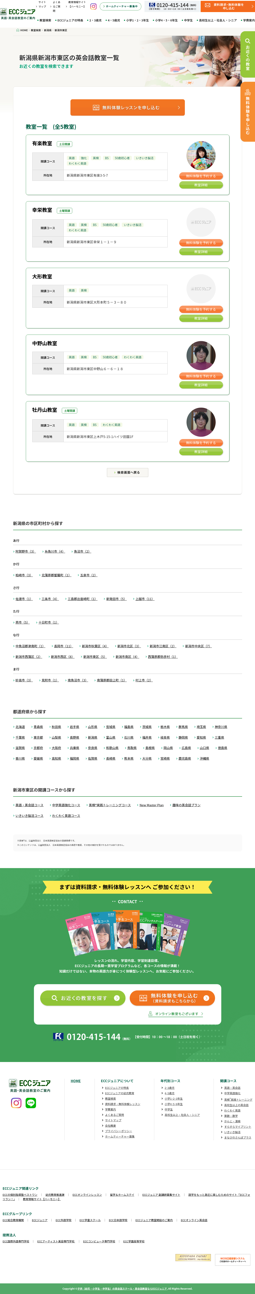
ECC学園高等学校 (133, 1241)
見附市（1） (50, 680)
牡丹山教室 (44, 409)
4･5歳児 (169, 1093)
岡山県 (168, 748)
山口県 (204, 748)
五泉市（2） (88, 575)
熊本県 (129, 758)
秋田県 (56, 727)
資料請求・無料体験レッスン (122, 1104)
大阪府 (56, 748)
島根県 (150, 748)
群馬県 (183, 727)
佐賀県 (92, 758)
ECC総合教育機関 (13, 1220)
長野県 (74, 737)
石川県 (129, 737)
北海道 (20, 727)
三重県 (219, 737)
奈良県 (92, 748)
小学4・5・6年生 (166, 20)
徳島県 (222, 748)
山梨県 (56, 737)
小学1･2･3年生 (174, 1098)
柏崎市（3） (24, 575)
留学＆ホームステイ (122, 1195)
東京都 (38, 737)
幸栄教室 (42, 209)
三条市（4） (50, 599)
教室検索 (45, 20)
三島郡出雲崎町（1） (82, 599)
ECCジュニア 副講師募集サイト (161, 1195)
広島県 (186, 748)
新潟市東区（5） (95, 656)
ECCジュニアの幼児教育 (119, 1093)
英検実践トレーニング (238, 1100)
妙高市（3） (24, 680)
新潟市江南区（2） (163, 646)
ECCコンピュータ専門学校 (99, 1241)
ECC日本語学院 (118, 1220)
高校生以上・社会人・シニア (218, 20)
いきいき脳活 (232, 1132)
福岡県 (74, 758)
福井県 (147, 737)
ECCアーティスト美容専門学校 (56, 1241)
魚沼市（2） (82, 551)
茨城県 (147, 727)
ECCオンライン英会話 (194, 1220)
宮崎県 (165, 758)
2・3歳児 (95, 20)
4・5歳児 (114, 20)
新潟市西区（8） (63, 656)
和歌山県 (112, 748)
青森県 (38, 727)
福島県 (129, 727)
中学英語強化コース (66, 805)
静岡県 (183, 737)
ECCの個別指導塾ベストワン (20, 1195)
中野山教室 (44, 343)
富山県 (111, 737)
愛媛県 (38, 758)
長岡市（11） (63, 646)
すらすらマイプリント (237, 1127)
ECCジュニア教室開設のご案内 (154, 1220)
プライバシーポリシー (118, 1131)
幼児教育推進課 (55, 1195)
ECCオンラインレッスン (87, 1195)
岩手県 (74, 727)
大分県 (147, 758)
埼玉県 (201, 727)
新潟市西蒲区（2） (29, 656)
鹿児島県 (185, 758)
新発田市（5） (116, 599)
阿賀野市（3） (26, 551)
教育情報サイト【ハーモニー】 (42, 1199)
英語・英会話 (232, 1088)
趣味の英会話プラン (186, 805)
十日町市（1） (49, 622)
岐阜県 (165, 737)
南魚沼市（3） (78, 680)
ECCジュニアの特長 (70, 20)
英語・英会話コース (30, 805)
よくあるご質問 (56, 6)
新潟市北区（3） (129, 646)
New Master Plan (151, 805)
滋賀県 (20, 748)
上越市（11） (145, 599)
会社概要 (110, 1126)
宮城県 (111, 727)
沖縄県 (204, 758)
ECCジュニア (39, 1220)
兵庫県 (74, 748)
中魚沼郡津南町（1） (30, 646)
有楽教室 (42, 143)
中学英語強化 (232, 1093)
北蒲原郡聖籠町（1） (56, 575)
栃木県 (165, 727)
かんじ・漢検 (232, 1121)
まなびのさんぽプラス (237, 1137)
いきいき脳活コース (30, 815)
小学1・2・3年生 (137, 20)
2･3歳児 (169, 1088)
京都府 (38, 748)
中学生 (188, 20)
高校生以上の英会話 (236, 1105)
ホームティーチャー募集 (120, 1136)
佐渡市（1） (24, 599)
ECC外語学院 (63, 1220)
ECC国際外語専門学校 (16, 1241)
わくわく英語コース (66, 815)
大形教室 (42, 276)
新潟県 (92, 737)
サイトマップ (113, 1120)
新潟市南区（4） (127, 656)
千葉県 (20, 737)
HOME (76, 1080)
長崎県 (111, 758)
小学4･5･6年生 (174, 1104)
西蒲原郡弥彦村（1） (163, 656)
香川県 (20, 758)
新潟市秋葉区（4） (95, 646)
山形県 (92, 727)
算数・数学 (231, 1116)
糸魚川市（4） (55, 551)
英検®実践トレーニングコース (110, 805)
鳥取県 (132, 748)
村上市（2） (144, 680)
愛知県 (201, 737)
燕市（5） (23, 622)
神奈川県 (221, 727)
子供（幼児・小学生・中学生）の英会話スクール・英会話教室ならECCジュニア (122, 1288)
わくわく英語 (232, 1110)
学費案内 (110, 1109)
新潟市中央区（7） (198, 646)
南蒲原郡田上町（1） (112, 680)
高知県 (56, 758)
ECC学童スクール (90, 1220)
